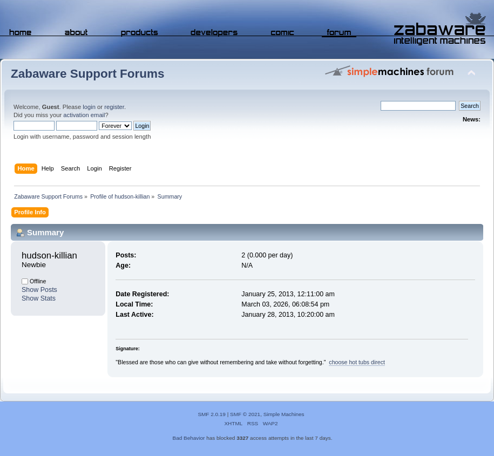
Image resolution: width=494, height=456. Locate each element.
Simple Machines (283, 414)
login (89, 107)
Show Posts (39, 290)
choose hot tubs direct (357, 362)
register (114, 107)
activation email (84, 115)
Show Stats (39, 298)
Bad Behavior (189, 438)
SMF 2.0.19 (212, 414)
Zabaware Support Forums (87, 73)
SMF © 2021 (245, 414)
